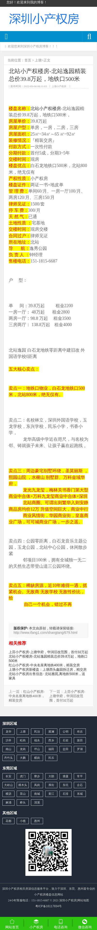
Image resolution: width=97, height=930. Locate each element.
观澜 (51, 731)
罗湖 (80, 749)
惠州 (37, 821)
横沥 (8, 793)
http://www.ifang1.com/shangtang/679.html (45, 632)
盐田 (65, 749)
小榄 (23, 821)
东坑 (65, 785)
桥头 (23, 802)
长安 (8, 776)
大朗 (51, 776)
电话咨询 (61, 924)
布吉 (80, 731)
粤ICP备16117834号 (48, 906)
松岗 (23, 740)
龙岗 (23, 749)
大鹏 (23, 758)
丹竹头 (8, 758)
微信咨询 (85, 924)
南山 (8, 749)
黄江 (51, 793)
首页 (27, 60)
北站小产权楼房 (45, 108)
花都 (8, 821)
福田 (51, 749)
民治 (37, 731)
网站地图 (83, 900)
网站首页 (12, 924)
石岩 (65, 740)
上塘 (38, 60)
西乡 (51, 740)
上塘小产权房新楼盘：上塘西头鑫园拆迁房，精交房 (48, 669)
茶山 (23, 793)
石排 (65, 793)
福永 (37, 740)
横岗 (37, 758)
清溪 (37, 802)
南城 (37, 793)
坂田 (80, 740)
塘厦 (65, 776)
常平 (80, 776)
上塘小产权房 (59, 86)
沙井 (8, 740)
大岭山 (8, 785)
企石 (80, 785)
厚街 (51, 785)
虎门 (23, 776)
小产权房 (36, 924)
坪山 (37, 749)
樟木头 (22, 785)
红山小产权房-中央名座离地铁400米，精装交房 (44, 665)
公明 (65, 731)
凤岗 (37, 785)
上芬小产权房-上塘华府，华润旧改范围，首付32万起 (48, 652)
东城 (80, 793)
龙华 (8, 731)
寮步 (37, 776)
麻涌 (8, 802)
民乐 (51, 758)
